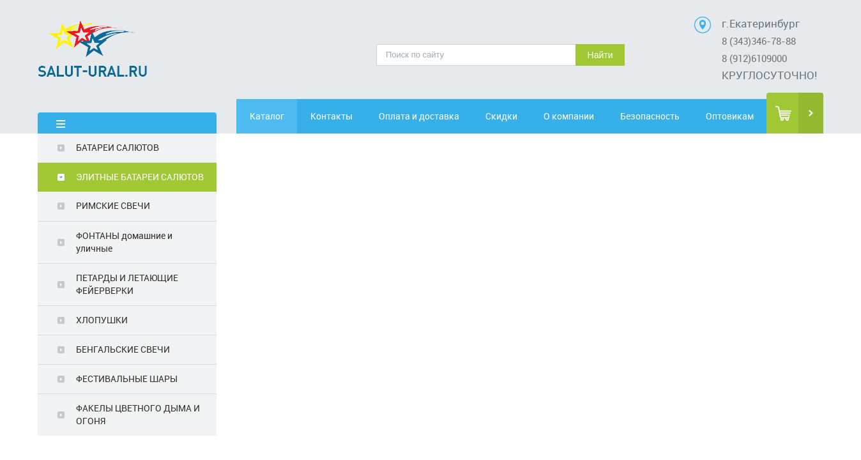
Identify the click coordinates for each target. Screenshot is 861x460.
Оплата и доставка (428, 116)
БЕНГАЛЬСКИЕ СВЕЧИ (123, 349)
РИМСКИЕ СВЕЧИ (113, 205)
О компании (585, 116)
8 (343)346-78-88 (759, 40)
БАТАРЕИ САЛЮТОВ (117, 147)
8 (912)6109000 (754, 58)
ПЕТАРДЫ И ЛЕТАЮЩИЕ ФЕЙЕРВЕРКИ (127, 284)
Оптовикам (730, 116)
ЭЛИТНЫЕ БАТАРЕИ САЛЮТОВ (140, 177)
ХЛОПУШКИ (102, 320)
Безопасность (657, 116)
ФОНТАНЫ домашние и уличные (124, 241)
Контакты (345, 116)
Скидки (512, 116)
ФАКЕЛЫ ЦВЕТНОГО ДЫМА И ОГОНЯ (138, 414)
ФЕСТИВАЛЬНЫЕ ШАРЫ (127, 378)
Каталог (272, 116)
